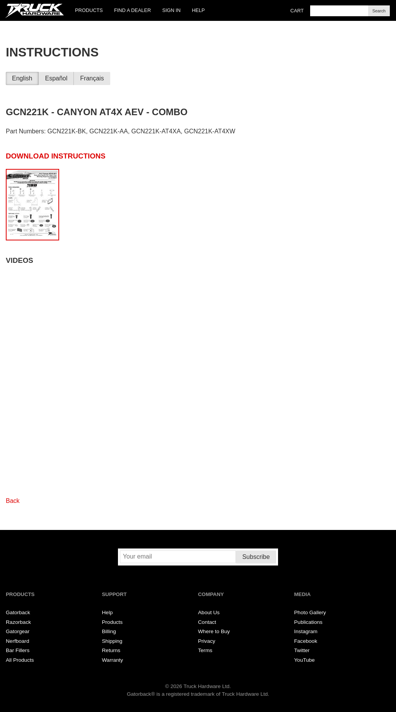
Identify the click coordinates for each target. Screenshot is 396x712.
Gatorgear (17, 631)
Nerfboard (17, 641)
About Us (209, 612)
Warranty (112, 660)
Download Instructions (56, 156)
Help (198, 10)
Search (379, 11)
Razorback (18, 622)
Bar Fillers (17, 650)
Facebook (305, 641)
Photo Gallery (310, 612)
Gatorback (18, 612)
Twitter (302, 650)
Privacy (206, 641)
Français (92, 78)
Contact (207, 622)
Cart (297, 11)
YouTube (304, 660)
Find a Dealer (132, 10)
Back (13, 500)
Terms (205, 650)
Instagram (305, 631)
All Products (20, 660)
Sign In (171, 10)
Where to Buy (214, 631)
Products (89, 10)
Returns (111, 650)
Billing (109, 631)
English (22, 78)
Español (56, 78)
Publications (308, 622)
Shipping (112, 641)
